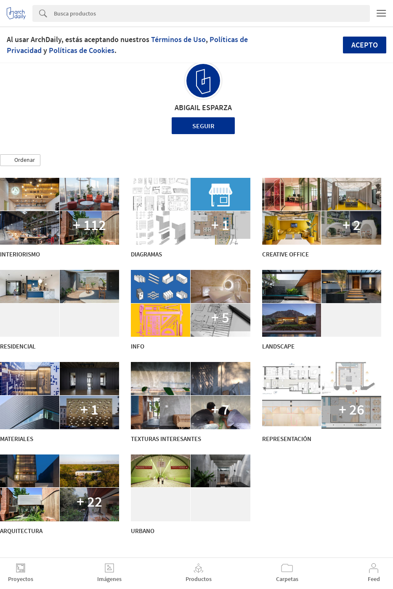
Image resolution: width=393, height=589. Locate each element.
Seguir (203, 125)
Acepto (364, 45)
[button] (20, 160)
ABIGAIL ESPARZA (203, 107)
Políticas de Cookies (81, 50)
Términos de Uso (178, 39)
